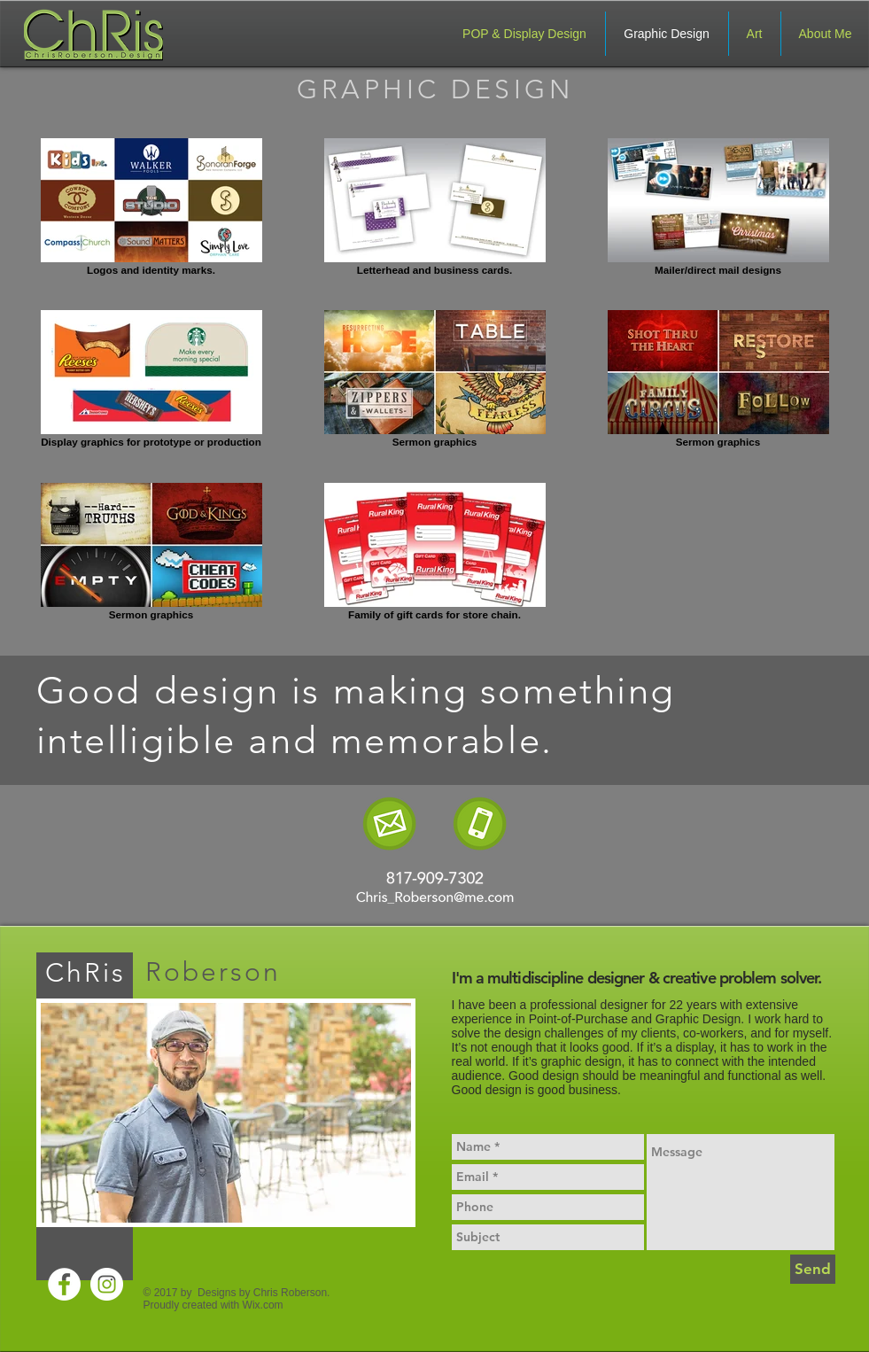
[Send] (812, 1269)
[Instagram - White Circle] (106, 1284)
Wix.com (263, 1305)
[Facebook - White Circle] (64, 1284)
